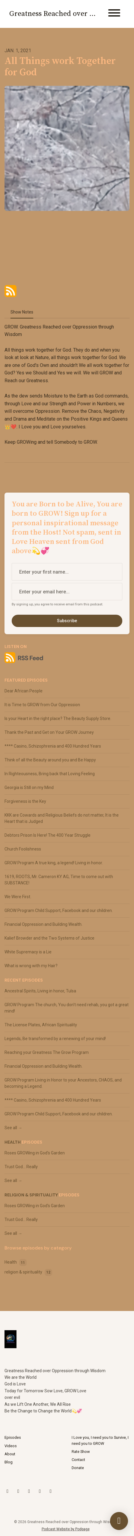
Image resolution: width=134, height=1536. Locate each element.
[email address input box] (67, 591)
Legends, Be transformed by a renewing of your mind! (55, 1038)
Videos (10, 1446)
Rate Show (81, 1451)
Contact (78, 1459)
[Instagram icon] (18, 1491)
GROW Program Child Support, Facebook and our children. (58, 910)
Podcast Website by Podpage (66, 1529)
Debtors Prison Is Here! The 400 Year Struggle (47, 835)
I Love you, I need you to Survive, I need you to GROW (100, 1440)
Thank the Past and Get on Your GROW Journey (49, 732)
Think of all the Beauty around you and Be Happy (50, 760)
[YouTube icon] (29, 1491)
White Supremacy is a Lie (28, 952)
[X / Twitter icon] (7, 1491)
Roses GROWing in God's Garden (34, 1152)
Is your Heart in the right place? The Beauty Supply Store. (57, 718)
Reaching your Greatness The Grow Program (46, 1052)
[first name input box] (67, 571)
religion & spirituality (31, 1195)
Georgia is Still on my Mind (29, 787)
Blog (8, 1462)
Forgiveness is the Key (25, 801)
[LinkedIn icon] (40, 1491)
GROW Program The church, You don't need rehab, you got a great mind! (66, 1007)
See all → (13, 1127)
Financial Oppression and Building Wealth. (43, 924)
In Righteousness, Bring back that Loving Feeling (49, 773)
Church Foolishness (22, 849)
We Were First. (17, 896)
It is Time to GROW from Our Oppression (42, 704)
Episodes (12, 1437)
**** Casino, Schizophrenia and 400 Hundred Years (52, 746)
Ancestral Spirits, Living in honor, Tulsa (40, 990)
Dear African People (23, 690)
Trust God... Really (21, 1166)
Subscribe (67, 620)
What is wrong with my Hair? (31, 965)
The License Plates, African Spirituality (40, 1024)
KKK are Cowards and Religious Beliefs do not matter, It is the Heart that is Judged (61, 818)
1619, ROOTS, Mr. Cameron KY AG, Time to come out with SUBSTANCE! (58, 879)
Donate (78, 1468)
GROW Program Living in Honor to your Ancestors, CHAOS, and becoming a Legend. (63, 1083)
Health (12, 1142)
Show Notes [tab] (21, 312)
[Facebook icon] (51, 1491)
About (9, 1454)
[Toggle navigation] (114, 14)
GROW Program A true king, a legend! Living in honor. (53, 862)
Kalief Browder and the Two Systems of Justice (49, 938)
